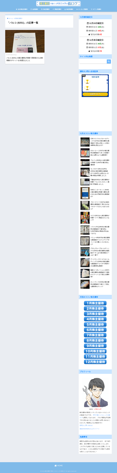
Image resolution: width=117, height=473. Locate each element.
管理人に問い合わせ (86, 425)
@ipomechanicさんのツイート (90, 429)
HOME (58, 465)
